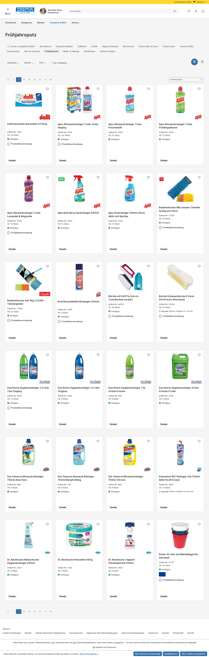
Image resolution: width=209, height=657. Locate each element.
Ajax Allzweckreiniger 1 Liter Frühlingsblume (175, 126)
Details (12, 160)
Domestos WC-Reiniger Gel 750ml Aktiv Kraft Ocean (179, 478)
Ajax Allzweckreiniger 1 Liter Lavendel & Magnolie (24, 214)
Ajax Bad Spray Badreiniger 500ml (78, 212)
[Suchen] (174, 11)
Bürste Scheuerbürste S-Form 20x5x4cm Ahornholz (176, 298)
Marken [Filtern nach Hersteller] (29, 63)
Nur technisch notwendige (147, 654)
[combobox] (119, 11)
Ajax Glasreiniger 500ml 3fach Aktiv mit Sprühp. (126, 214)
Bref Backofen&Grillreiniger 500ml (78, 301)
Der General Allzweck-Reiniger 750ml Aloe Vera (25, 478)
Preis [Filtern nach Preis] (42, 63)
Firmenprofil (178, 633)
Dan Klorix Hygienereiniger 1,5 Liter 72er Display (28, 389)
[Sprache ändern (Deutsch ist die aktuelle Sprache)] (199, 2)
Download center (182, 2)
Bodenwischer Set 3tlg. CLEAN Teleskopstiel (25, 302)
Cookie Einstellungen (12, 633)
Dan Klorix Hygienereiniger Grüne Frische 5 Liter (179, 389)
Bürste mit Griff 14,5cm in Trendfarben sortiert (123, 298)
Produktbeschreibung (19, 143)
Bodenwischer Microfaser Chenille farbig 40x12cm (179, 209)
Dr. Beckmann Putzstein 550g (75, 559)
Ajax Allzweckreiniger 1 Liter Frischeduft (125, 126)
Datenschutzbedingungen (132, 633)
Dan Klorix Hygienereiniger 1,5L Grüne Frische (127, 389)
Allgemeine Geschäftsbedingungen (102, 633)
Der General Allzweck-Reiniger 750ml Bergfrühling (76, 478)
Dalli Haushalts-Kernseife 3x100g (27, 123)
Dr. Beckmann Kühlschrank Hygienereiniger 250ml (23, 561)
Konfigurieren (171, 654)
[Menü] (7, 11)
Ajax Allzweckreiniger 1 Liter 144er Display (78, 126)
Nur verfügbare (60, 63)
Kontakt (28, 633)
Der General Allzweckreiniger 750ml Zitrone (125, 478)
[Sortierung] (186, 79)
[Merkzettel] (189, 11)
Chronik (190, 633)
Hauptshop (53, 12)
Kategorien (13, 63)
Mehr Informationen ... (89, 654)
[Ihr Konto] (196, 11)
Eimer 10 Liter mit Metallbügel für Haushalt (178, 556)
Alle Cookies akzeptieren (194, 654)
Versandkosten (76, 633)
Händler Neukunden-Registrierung (50, 633)
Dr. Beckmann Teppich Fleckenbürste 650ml (121, 561)
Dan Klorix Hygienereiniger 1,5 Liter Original (79, 389)
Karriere (165, 633)
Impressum (153, 633)
